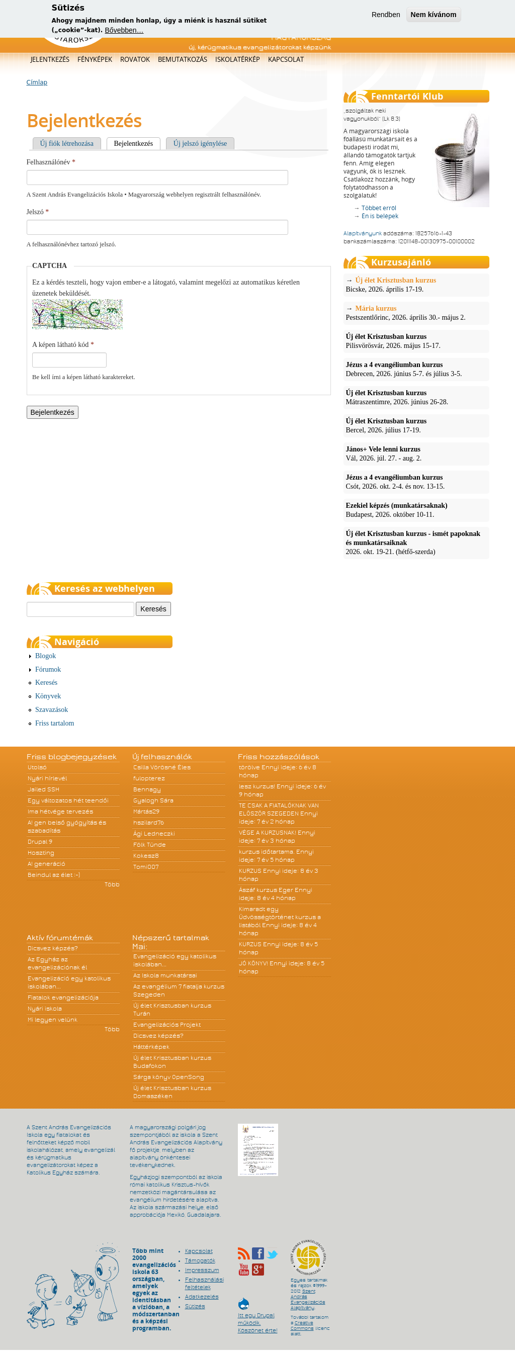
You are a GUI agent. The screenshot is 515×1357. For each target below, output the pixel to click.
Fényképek (94, 59)
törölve (249, 767)
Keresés (46, 682)
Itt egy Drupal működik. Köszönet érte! (258, 1318)
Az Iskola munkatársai (165, 975)
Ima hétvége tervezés (60, 811)
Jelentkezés (50, 59)
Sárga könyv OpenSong (168, 1076)
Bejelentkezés (137, 143)
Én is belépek (380, 216)
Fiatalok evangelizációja (63, 997)
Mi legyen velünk (52, 1019)
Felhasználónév (51, 162)
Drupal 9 (40, 841)
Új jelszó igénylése (200, 143)
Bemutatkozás (182, 59)
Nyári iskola (45, 1008)
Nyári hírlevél (47, 778)
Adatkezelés (202, 1297)
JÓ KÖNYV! (253, 963)
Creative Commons (302, 1325)
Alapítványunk (363, 233)
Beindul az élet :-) (54, 874)
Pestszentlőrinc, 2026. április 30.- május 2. (416, 312)
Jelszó (38, 212)
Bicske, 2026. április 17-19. (416, 284)
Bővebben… (124, 29)
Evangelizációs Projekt (167, 1024)
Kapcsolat (286, 59)
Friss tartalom (54, 723)
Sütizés (195, 1306)
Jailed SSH (43, 789)
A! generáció (46, 863)
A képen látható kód (63, 344)
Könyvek (48, 696)
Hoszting (41, 852)
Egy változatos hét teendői (68, 800)
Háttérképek (151, 1046)
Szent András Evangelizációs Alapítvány (308, 1299)
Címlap (37, 82)
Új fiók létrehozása (67, 143)
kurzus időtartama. (267, 851)
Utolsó (37, 767)
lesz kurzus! (257, 786)
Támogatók (200, 1260)
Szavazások (51, 709)
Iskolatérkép (237, 59)
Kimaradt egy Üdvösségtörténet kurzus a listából (280, 917)
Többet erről (379, 208)
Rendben (386, 13)
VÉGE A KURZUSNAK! (267, 832)
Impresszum (202, 1270)
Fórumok (48, 669)
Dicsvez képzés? (53, 948)
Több (112, 884)
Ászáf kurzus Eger (266, 889)
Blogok (45, 656)
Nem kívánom (434, 13)
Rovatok (135, 59)
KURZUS (250, 870)
